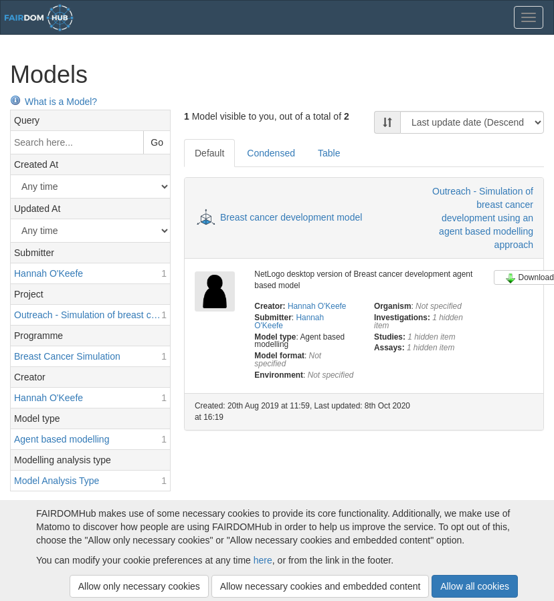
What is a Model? (53, 101)
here (263, 560)
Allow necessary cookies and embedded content (320, 586)
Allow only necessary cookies (139, 586)
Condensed (271, 153)
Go (157, 142)
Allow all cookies (474, 586)
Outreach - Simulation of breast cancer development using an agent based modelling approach (482, 218)
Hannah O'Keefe (317, 306)
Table (329, 153)
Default (209, 153)
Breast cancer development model (291, 217)
